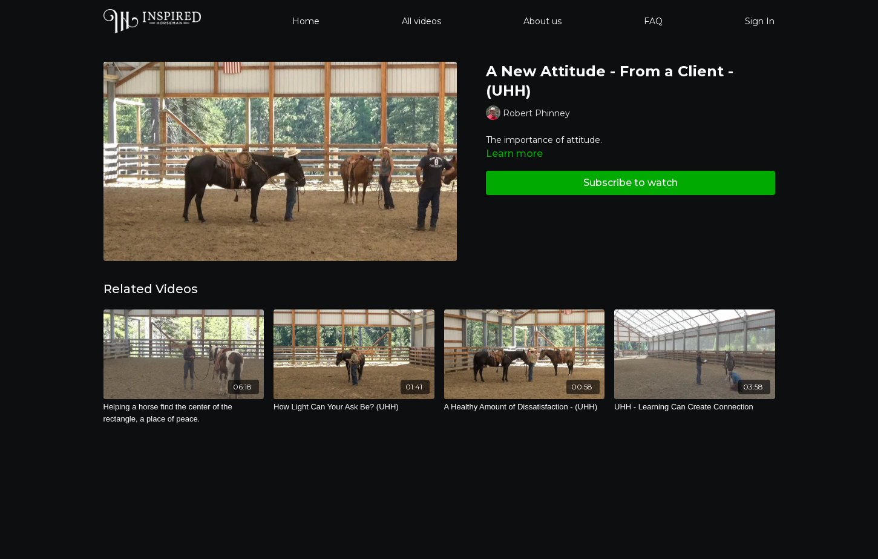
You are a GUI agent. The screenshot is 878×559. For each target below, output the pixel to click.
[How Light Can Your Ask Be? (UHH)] (354, 407)
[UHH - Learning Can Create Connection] (694, 407)
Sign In (760, 21)
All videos (421, 21)
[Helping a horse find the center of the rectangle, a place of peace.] (183, 413)
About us (542, 21)
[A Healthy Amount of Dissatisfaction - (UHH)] (524, 407)
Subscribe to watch (630, 182)
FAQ (653, 21)
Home (305, 21)
